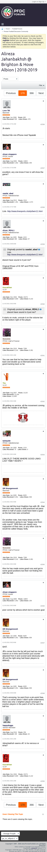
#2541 (42, 355)
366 (31, 93)
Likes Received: (8, 119)
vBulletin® (34, 848)
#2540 (42, 304)
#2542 (42, 401)
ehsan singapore (10, 154)
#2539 (42, 244)
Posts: (20, 117)
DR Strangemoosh (10, 488)
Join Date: (6, 117)
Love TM (6, 111)
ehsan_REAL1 (8, 230)
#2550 (42, 781)
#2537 (42, 168)
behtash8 (6, 441)
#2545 (42, 564)
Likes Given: (23, 119)
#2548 (42, 693)
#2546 (42, 606)
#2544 (42, 502)
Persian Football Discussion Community (16, 31)
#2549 (42, 739)
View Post (39, 249)
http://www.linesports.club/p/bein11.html (24, 211)
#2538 (42, 207)
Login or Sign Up (39, 2)
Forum (8, 29)
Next (41, 93)
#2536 (42, 124)
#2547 (42, 643)
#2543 (42, 455)
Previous (11, 93)
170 (23, 93)
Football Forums (17, 29)
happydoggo (8, 725)
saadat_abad (8, 193)
